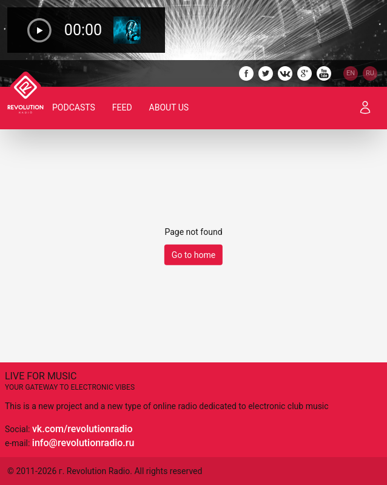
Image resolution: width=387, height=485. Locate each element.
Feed (122, 107)
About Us (169, 107)
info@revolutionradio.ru (83, 443)
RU (370, 73)
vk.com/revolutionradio (82, 429)
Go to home (193, 255)
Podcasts (73, 107)
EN (350, 73)
